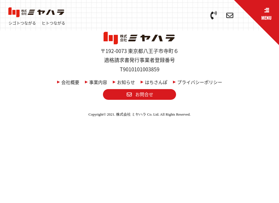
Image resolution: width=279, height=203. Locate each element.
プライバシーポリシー (199, 82)
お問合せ (139, 94)
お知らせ (126, 82)
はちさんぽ (156, 82)
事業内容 (98, 82)
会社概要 (70, 82)
